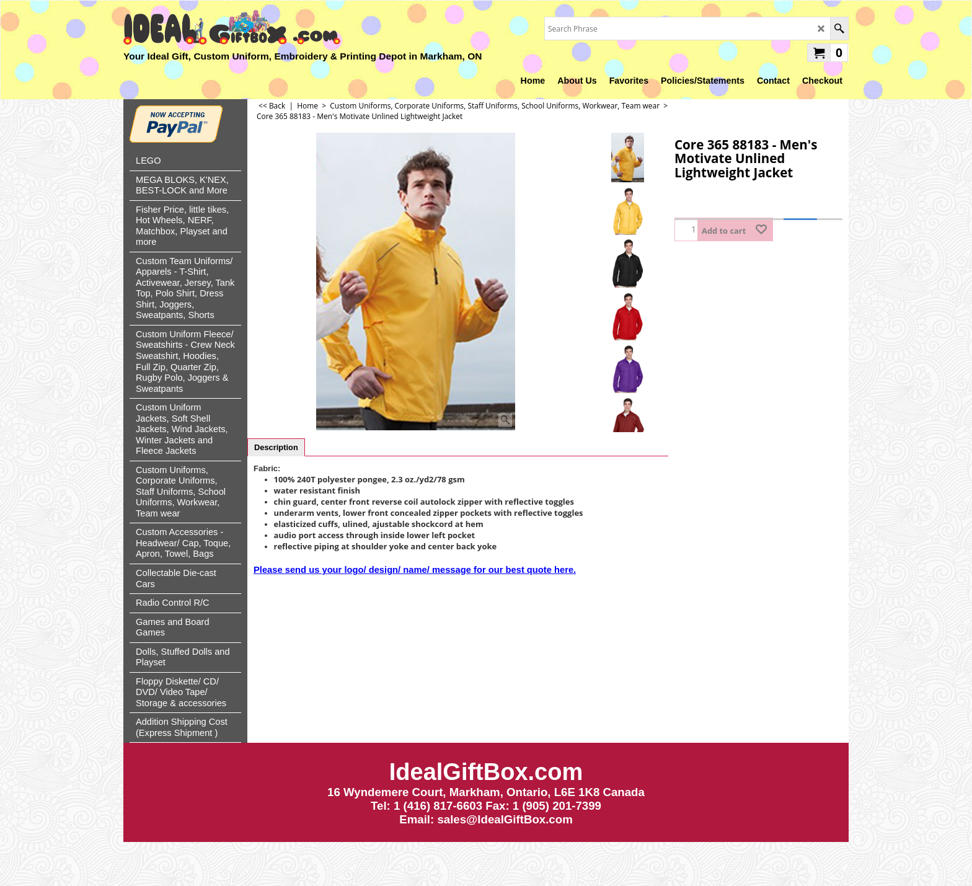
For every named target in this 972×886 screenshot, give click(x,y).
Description (276, 447)
